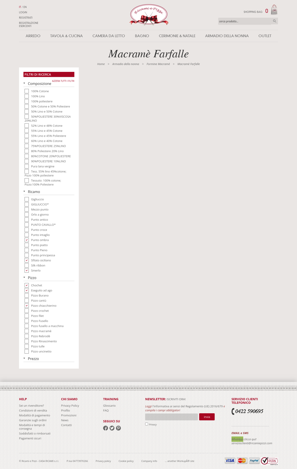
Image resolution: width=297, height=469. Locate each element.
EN (25, 7)
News (64, 420)
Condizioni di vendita (33, 410)
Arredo (33, 36)
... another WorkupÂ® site (179, 461)
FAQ (106, 410)
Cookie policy (126, 461)
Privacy (153, 424)
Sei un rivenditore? (31, 406)
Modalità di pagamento (34, 415)
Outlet (264, 36)
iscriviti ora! (176, 399)
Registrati (26, 17)
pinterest (118, 428)
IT (20, 7)
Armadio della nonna (227, 36)
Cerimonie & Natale (177, 36)
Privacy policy (103, 461)
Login (23, 12)
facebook (105, 428)
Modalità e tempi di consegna (32, 427)
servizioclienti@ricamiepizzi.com (251, 443)
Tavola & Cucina (66, 36)
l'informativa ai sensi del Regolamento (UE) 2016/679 (187, 406)
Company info (149, 461)
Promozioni (68, 415)
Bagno (142, 36)
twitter (112, 428)
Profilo (65, 410)
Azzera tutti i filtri (63, 80)
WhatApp (237, 439)
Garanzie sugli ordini (32, 420)
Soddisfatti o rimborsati (34, 433)
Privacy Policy (70, 406)
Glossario (109, 406)
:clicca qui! (249, 439)
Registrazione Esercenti (28, 24)
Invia (207, 417)
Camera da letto (109, 36)
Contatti (66, 425)
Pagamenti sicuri (30, 438)
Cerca (274, 21)
